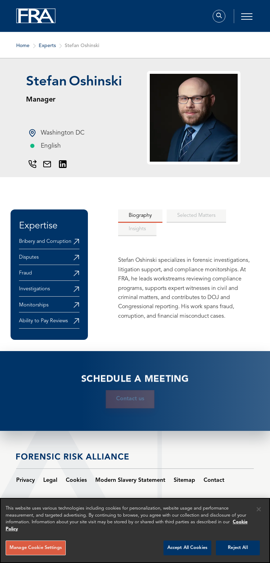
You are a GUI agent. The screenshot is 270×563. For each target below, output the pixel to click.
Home (23, 49)
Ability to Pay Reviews (43, 321)
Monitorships (34, 305)
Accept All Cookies (187, 547)
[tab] (140, 216)
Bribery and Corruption (45, 241)
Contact (214, 480)
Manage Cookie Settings (35, 547)
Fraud (25, 273)
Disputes (29, 257)
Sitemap (184, 480)
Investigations (34, 289)
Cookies (76, 480)
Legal (50, 480)
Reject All (238, 547)
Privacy (25, 480)
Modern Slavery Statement (130, 480)
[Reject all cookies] (258, 509)
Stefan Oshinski (82, 49)
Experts (47, 49)
